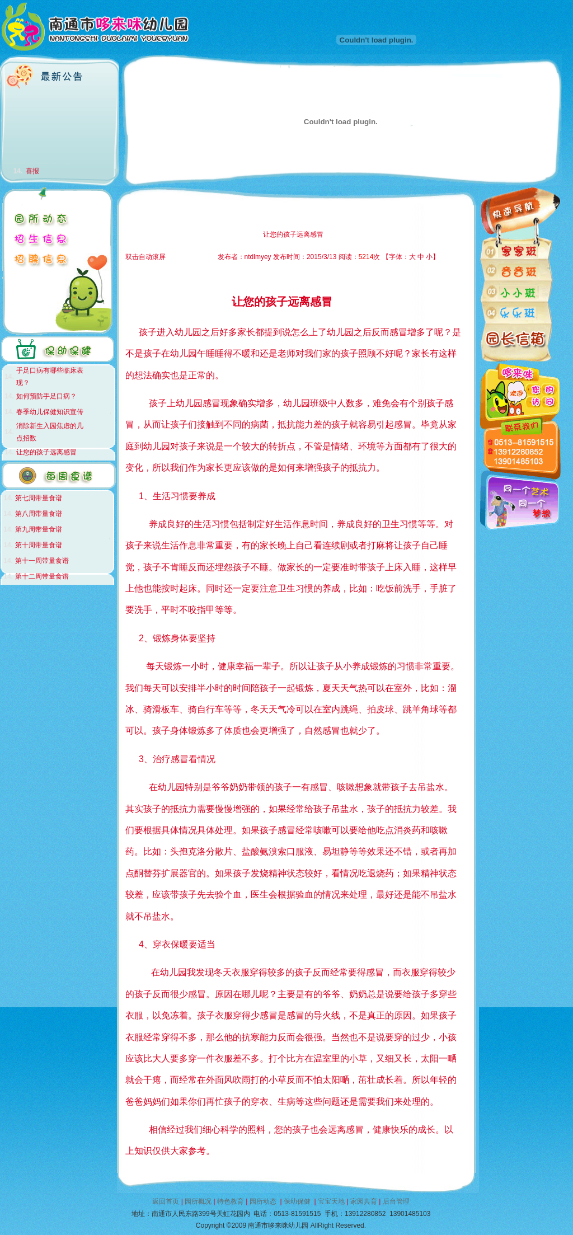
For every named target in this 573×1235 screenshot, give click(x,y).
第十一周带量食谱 (42, 561)
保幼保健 (297, 1201)
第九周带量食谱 (38, 529)
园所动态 (263, 1201)
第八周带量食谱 (38, 514)
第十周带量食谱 (38, 545)
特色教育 (230, 1201)
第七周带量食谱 (38, 498)
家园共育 (363, 1201)
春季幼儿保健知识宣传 (49, 412)
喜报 (32, 173)
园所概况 (198, 1201)
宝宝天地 (331, 1201)
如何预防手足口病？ (46, 396)
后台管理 (396, 1201)
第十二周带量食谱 (42, 576)
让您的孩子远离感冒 (46, 452)
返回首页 (165, 1201)
